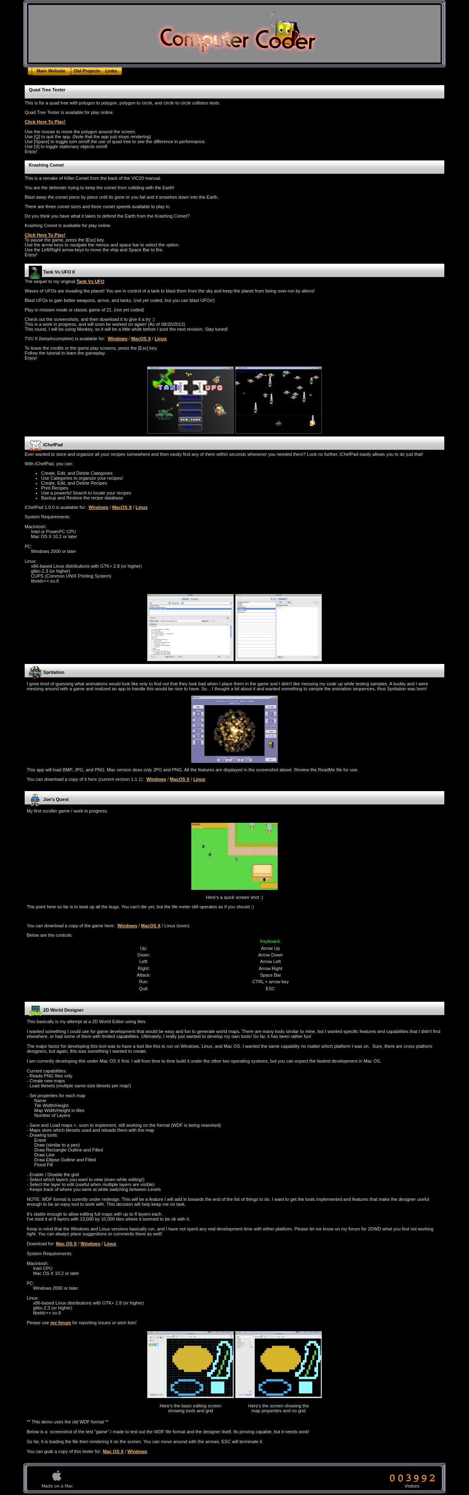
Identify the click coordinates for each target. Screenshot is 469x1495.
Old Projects (87, 70)
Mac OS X (66, 1243)
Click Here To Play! (45, 121)
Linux (161, 338)
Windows (118, 338)
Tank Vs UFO (90, 281)
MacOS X (141, 338)
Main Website (51, 70)
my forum (60, 1322)
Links (111, 70)
